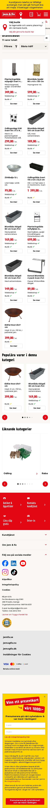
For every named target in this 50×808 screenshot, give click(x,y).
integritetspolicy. (13, 781)
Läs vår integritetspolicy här (17, 737)
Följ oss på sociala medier (16, 555)
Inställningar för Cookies (17, 654)
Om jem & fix (9, 545)
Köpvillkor (7, 579)
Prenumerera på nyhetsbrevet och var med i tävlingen (25, 801)
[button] (22, 417)
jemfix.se (8, 637)
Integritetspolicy (10, 584)
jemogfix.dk (9, 649)
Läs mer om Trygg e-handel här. (15, 615)
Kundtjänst (8, 535)
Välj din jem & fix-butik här (21, 32)
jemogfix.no (9, 643)
